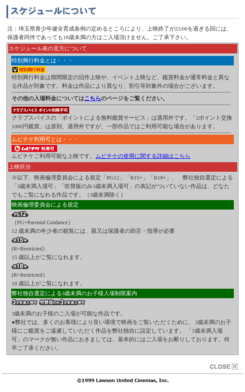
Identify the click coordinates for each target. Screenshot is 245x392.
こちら (92, 99)
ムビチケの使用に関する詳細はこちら (142, 156)
